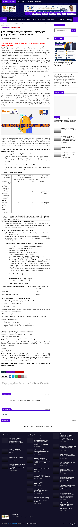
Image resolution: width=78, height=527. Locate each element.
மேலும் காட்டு (46, 394)
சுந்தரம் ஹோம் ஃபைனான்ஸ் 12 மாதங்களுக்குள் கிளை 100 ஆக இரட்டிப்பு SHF (41, 490)
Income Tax (21, 19)
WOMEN (59, 13)
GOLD (27, 19)
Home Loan (50, 19)
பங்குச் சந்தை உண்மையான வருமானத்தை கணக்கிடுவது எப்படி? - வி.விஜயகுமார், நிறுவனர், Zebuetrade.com (68, 447)
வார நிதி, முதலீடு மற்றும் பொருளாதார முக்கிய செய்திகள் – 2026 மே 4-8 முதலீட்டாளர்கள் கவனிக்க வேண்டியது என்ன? (67, 495)
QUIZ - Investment (36, 13)
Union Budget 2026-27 (40, 1)
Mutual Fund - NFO (10, 23)
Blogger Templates (12, 523)
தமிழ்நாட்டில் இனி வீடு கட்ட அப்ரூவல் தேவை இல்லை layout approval (68, 130)
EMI (43, 19)
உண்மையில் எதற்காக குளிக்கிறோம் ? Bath (66, 146)
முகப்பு (3, 23)
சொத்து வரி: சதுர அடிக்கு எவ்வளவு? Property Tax (42, 482)
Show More (73, 420)
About (60, 524)
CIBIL (38, 19)
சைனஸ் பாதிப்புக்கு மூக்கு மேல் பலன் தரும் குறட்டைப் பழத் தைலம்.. (68, 154)
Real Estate (44, 13)
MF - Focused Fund (6, 27)
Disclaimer (24, 1)
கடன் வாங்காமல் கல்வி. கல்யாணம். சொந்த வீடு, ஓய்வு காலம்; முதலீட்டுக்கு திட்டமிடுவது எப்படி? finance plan (17, 466)
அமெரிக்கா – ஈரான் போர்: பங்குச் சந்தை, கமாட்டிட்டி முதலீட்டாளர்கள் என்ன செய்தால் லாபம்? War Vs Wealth (42, 499)
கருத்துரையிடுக (5, 414)
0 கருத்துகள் (47, 409)
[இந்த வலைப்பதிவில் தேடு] (63, 30)
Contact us (66, 524)
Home (4, 19)
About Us (18, 1)
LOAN (64, 13)
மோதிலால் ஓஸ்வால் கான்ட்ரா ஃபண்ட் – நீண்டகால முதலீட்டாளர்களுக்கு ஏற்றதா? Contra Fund (64, 64)
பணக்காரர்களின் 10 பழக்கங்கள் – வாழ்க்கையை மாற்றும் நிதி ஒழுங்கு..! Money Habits (67, 478)
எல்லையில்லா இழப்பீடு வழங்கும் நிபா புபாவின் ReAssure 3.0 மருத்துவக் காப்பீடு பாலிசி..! (67, 487)
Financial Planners (71, 13)
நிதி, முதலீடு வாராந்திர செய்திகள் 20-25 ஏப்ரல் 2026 (67, 463)
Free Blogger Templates (32, 523)
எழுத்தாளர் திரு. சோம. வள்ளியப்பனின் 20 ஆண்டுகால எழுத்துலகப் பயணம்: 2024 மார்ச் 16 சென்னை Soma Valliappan (68, 138)
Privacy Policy (31, 1)
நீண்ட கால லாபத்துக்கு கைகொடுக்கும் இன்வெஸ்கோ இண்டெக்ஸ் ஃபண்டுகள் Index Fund (68, 470)
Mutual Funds (11, 19)
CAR (56, 19)
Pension (62, 19)
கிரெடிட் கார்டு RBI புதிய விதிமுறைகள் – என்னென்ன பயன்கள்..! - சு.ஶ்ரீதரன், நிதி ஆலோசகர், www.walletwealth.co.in (66, 505)
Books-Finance (52, 13)
